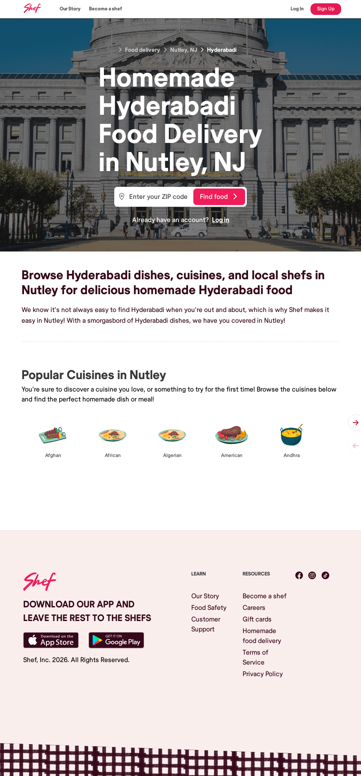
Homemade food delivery (262, 636)
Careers (254, 608)
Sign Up (326, 9)
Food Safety (208, 608)
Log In (297, 9)
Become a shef (105, 9)
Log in (220, 220)
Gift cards (257, 619)
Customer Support (205, 624)
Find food (218, 197)
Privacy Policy (263, 674)
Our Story (70, 9)
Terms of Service (255, 657)
